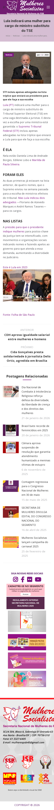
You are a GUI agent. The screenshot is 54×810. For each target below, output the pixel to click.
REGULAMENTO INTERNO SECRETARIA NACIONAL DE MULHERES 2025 (25, 603)
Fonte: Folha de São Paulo (19, 314)
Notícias (9, 55)
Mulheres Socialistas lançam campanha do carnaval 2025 (35, 542)
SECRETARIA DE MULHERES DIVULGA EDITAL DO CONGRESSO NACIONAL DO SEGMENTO (36, 516)
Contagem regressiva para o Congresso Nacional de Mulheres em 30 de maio (35, 488)
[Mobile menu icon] (48, 7)
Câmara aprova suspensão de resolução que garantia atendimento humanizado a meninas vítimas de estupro (36, 453)
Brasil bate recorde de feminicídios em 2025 (35, 428)
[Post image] (11, 391)
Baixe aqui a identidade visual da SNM (25, 790)
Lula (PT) (8, 105)
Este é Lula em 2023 (15, 267)
